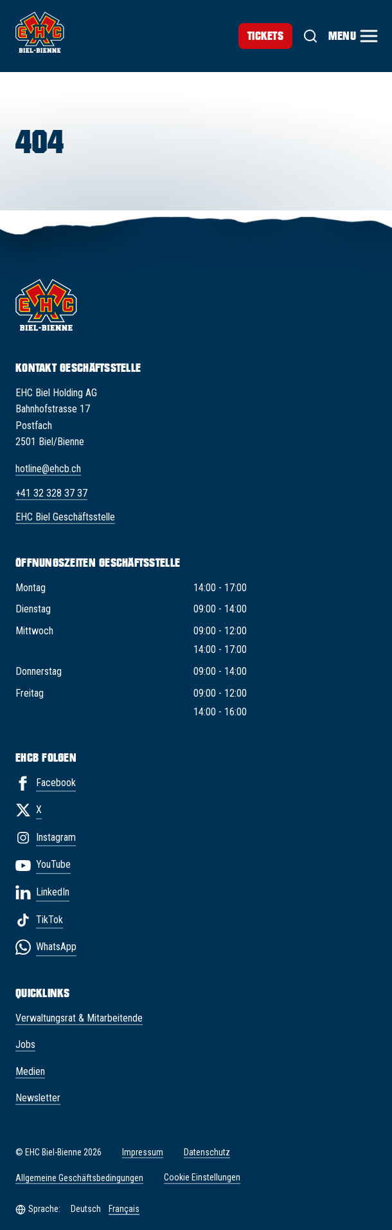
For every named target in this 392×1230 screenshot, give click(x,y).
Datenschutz (207, 1152)
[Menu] (352, 36)
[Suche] (310, 36)
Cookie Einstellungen (202, 1178)
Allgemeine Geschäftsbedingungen (79, 1178)
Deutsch (86, 1209)
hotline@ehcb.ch (48, 469)
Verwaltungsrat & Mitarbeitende (79, 1018)
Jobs (25, 1044)
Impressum (142, 1152)
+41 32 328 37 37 (51, 493)
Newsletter (37, 1098)
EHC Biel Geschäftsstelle (65, 517)
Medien (30, 1071)
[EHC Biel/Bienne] (39, 32)
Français (124, 1209)
